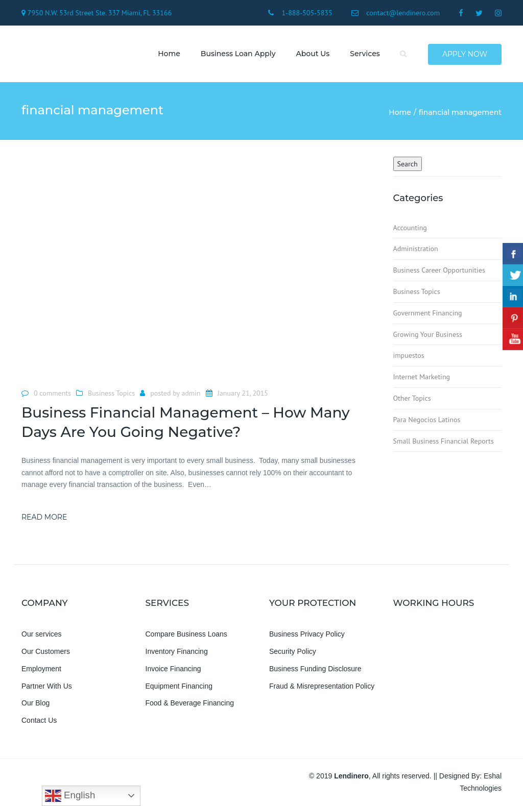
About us (312, 53)
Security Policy (292, 652)
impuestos (408, 355)
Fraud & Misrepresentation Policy (321, 686)
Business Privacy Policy (307, 634)
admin (190, 393)
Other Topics (412, 398)
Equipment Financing (179, 686)
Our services (41, 634)
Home (169, 53)
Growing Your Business (427, 334)
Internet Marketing (421, 377)
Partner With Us (46, 686)
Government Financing (427, 312)
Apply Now (464, 54)
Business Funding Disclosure (315, 669)
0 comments (52, 393)
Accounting (410, 227)
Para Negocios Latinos (427, 419)
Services (364, 53)
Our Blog (35, 703)
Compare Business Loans (186, 634)
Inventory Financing (177, 652)
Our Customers (45, 652)
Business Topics (111, 393)
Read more (44, 517)
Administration (415, 249)
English (70, 796)
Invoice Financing (173, 669)
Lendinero (351, 776)
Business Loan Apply (237, 53)
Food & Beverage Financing (190, 703)
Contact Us (39, 721)
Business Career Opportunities (439, 270)
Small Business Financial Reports (443, 441)
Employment (41, 669)
